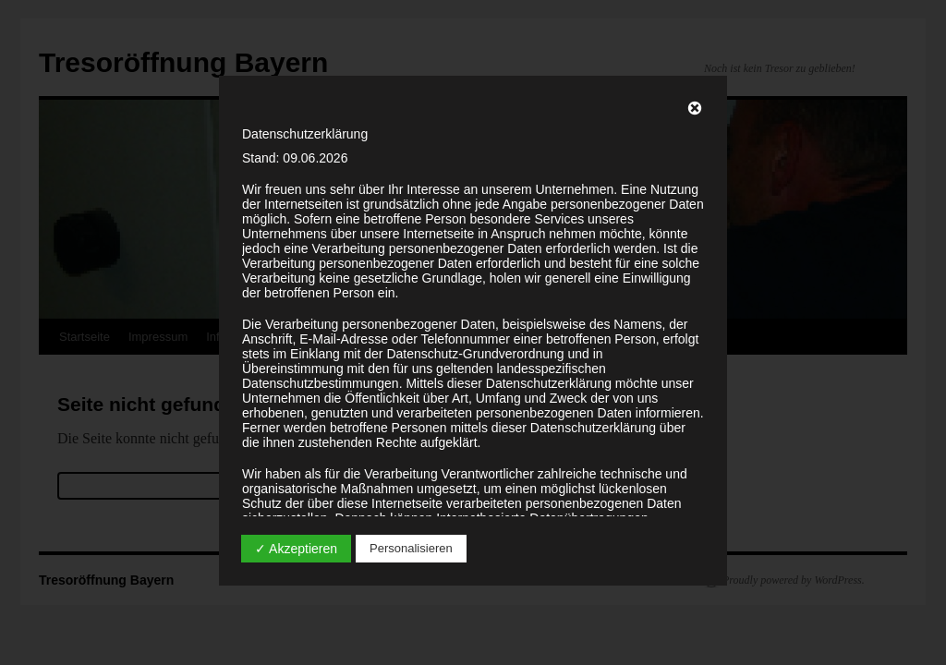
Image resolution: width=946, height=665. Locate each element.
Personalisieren (411, 548)
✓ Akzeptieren (296, 548)
